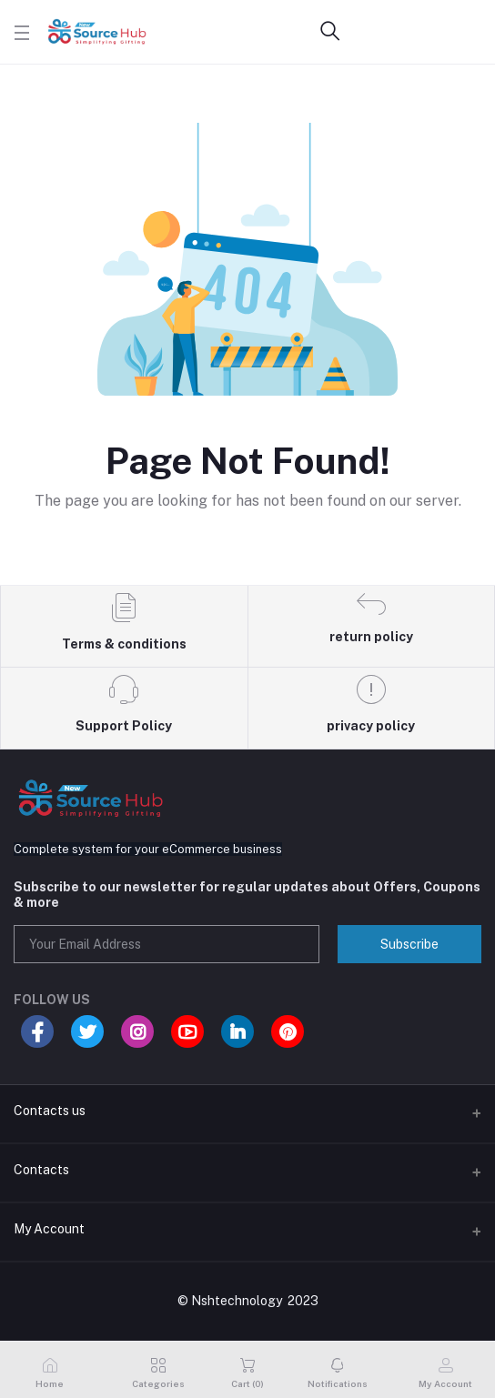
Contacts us (50, 1110)
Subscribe (409, 944)
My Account (49, 1229)
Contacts (41, 1169)
